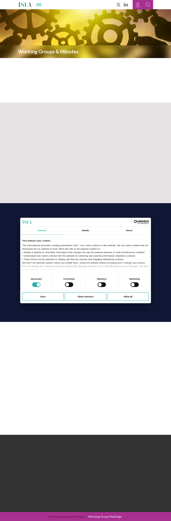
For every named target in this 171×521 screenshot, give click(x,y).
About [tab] (129, 230)
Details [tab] (85, 230)
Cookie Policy (46, 269)
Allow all (128, 296)
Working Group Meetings (105, 516)
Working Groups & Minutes (66, 516)
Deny (43, 296)
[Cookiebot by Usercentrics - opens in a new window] (136, 222)
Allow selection (85, 296)
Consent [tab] (41, 230)
